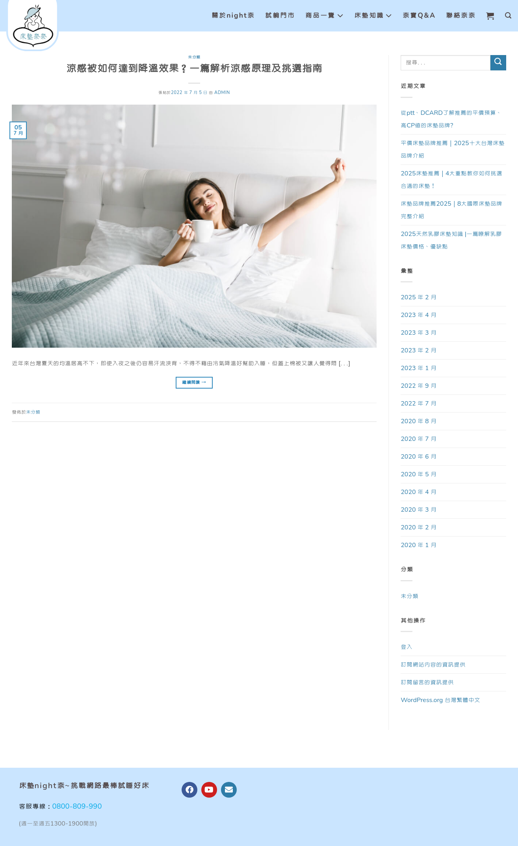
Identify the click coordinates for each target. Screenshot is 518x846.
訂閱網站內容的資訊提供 (433, 665)
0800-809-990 (77, 806)
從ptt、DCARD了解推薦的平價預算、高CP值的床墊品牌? (451, 119)
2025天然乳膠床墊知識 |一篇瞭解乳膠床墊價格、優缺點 (451, 240)
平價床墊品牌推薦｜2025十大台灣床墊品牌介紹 (452, 149)
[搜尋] (508, 15)
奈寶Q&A (419, 15)
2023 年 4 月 (418, 315)
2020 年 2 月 (418, 527)
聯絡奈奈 (461, 15)
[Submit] (498, 62)
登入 (406, 647)
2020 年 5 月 (418, 474)
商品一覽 (324, 16)
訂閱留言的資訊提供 (427, 682)
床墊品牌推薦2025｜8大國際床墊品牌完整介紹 (451, 210)
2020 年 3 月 (418, 510)
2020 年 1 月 (418, 545)
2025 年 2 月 (418, 297)
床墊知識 (373, 16)
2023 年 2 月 (418, 350)
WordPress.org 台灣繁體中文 (440, 700)
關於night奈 (233, 15)
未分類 (194, 57)
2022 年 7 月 (418, 403)
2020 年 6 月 (418, 456)
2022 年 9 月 (418, 386)
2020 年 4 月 (418, 492)
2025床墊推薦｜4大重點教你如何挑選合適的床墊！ (451, 179)
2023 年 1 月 (418, 368)
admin (222, 92)
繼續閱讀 (194, 382)
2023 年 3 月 (418, 333)
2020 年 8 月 (418, 421)
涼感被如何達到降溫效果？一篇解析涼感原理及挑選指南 (194, 68)
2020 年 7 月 (418, 439)
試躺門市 (280, 15)
